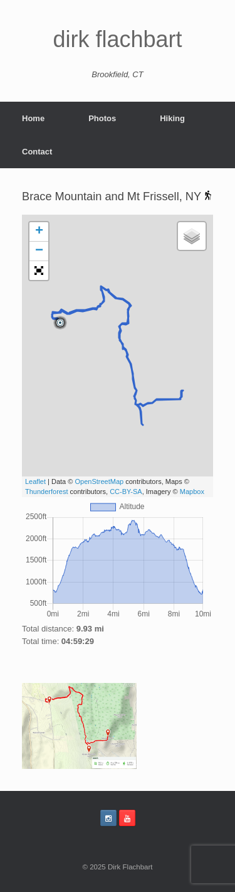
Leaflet (35, 481)
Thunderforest (46, 491)
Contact (37, 151)
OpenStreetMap (99, 481)
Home (33, 118)
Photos (102, 118)
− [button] (39, 251)
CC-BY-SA (126, 491)
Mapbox (192, 491)
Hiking (172, 118)
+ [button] (39, 231)
